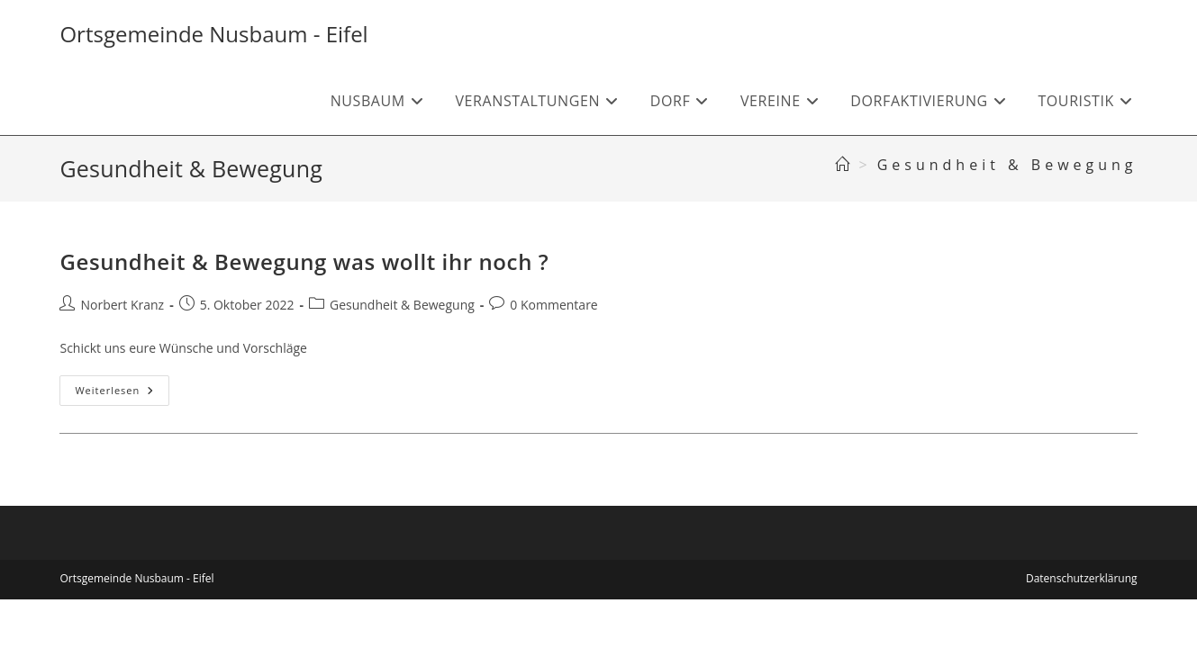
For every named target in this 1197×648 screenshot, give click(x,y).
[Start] (844, 165)
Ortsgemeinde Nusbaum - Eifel (213, 34)
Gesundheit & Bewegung (1007, 165)
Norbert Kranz (122, 304)
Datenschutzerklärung (1082, 578)
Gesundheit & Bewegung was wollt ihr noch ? (304, 261)
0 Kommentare (553, 304)
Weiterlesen (122, 394)
